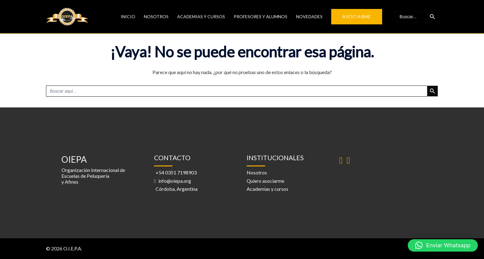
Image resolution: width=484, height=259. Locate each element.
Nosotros (156, 16)
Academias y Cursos (201, 16)
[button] (443, 245)
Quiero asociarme (265, 181)
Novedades (309, 16)
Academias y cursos (267, 189)
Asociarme (356, 16)
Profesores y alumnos (260, 16)
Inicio (128, 16)
